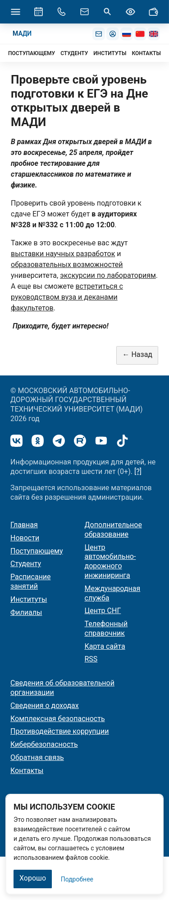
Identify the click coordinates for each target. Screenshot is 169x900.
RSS (91, 659)
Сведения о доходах (44, 705)
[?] (138, 471)
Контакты (26, 770)
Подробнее (77, 879)
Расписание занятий (30, 581)
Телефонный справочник (106, 628)
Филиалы (26, 612)
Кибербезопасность (44, 744)
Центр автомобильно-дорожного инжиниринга (110, 561)
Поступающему (36, 551)
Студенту (25, 563)
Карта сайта (105, 646)
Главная (24, 524)
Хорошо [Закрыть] (32, 878)
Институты (28, 599)
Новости (24, 538)
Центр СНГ (103, 610)
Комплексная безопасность (57, 718)
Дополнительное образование (113, 529)
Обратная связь (37, 757)
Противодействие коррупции (59, 731)
